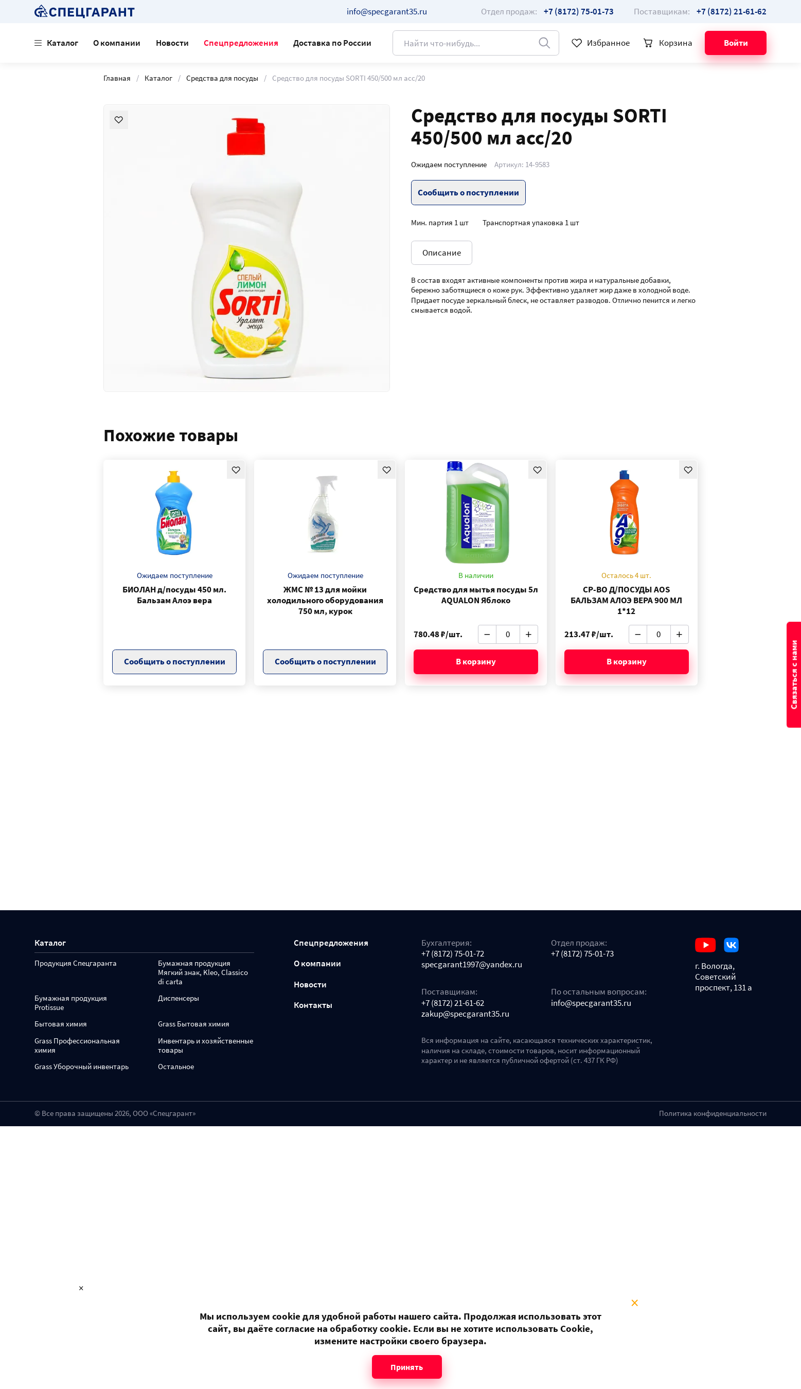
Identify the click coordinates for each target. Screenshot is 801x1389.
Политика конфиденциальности (713, 1113)
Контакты (313, 1005)
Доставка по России (332, 42)
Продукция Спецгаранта (75, 963)
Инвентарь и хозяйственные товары (205, 1046)
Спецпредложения (241, 42)
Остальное (176, 1066)
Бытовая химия (60, 1024)
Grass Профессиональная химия (77, 1046)
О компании (116, 42)
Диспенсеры (178, 998)
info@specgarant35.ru (387, 11)
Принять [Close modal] (406, 1367)
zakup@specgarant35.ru (465, 1013)
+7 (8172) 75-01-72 (452, 953)
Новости (172, 42)
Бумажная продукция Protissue (70, 1003)
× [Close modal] (634, 1303)
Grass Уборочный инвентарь (81, 1066)
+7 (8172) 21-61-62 (452, 1003)
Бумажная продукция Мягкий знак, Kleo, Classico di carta (203, 972)
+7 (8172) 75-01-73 (582, 953)
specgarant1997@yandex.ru (471, 964)
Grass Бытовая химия (193, 1024)
